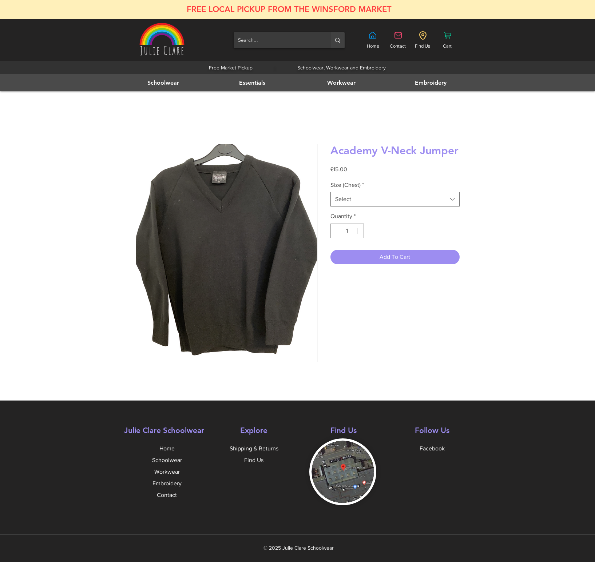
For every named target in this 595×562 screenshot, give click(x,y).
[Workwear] (342, 82)
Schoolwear (167, 460)
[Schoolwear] (164, 82)
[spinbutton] (347, 231)
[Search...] (277, 40)
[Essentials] (253, 82)
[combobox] (395, 199)
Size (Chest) (347, 185)
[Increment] (358, 231)
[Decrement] (337, 231)
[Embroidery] (431, 82)
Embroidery (167, 483)
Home (167, 448)
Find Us (253, 460)
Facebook (432, 448)
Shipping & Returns (254, 448)
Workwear (167, 472)
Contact (167, 495)
